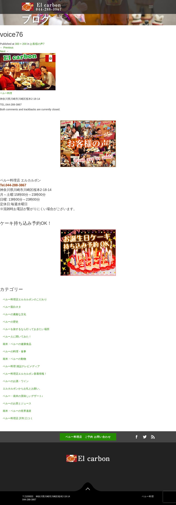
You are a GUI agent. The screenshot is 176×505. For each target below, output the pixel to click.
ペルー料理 (6, 93)
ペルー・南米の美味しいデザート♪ (23, 395)
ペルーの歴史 (10, 321)
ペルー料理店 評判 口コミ (18, 418)
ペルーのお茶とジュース (17, 403)
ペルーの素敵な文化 (14, 314)
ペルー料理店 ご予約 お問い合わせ (88, 436)
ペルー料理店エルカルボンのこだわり (25, 299)
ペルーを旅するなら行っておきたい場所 (26, 329)
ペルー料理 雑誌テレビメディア (21, 366)
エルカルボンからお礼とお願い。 (22, 388)
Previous (6, 47)
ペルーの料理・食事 (14, 351)
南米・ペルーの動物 (14, 358)
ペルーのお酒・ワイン (16, 381)
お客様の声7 (37, 43)
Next (4, 51)
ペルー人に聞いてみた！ (17, 336)
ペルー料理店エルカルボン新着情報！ (25, 373)
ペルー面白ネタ (12, 306)
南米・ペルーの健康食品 (17, 343)
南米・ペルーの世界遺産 (17, 410)
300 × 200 (21, 43)
